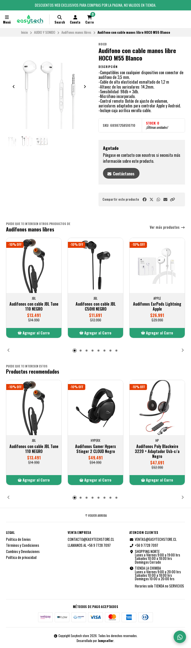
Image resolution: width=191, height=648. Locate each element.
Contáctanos (121, 174)
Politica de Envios (18, 539)
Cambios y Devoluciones (23, 551)
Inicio (24, 32)
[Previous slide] (13, 86)
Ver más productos (167, 227)
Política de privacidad (21, 557)
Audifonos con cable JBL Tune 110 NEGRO (33, 306)
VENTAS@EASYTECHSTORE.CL (153, 539)
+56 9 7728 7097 (143, 545)
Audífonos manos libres (76, 32)
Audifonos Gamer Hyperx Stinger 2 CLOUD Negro (95, 449)
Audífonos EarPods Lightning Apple (157, 306)
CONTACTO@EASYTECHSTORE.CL (91, 539)
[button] (172, 199)
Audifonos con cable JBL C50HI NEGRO (96, 306)
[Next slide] (85, 86)
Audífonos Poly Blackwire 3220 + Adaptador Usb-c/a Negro (157, 451)
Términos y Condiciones (22, 545)
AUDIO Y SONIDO (44, 32)
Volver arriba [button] (95, 515)
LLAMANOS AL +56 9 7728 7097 (89, 545)
